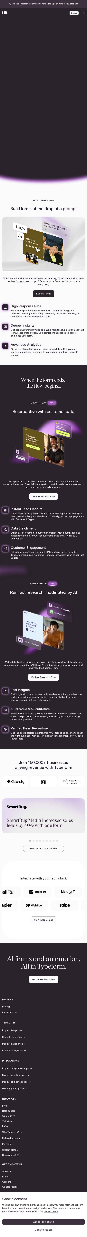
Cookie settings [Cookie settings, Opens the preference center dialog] (43, 1229)
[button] (30, 841)
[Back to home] (5, 13)
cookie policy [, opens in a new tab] (51, 1211)
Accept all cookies (43, 1222)
